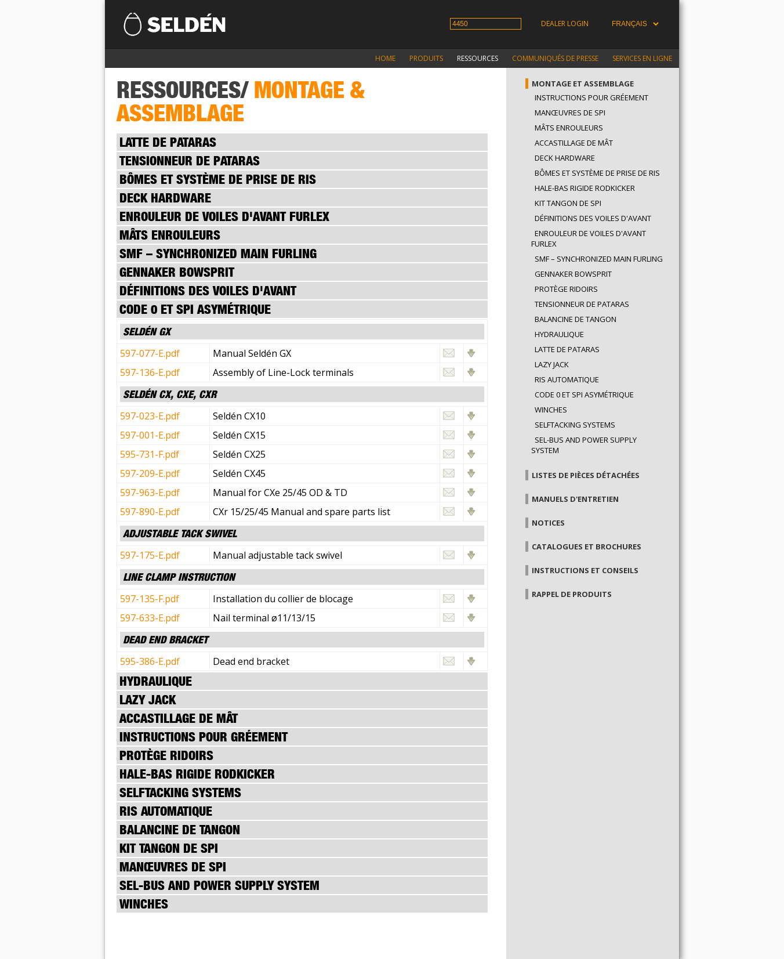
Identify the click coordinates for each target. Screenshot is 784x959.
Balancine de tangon (575, 319)
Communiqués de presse (555, 58)
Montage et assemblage (583, 83)
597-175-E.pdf (150, 555)
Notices (548, 523)
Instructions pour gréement (591, 97)
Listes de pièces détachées (586, 475)
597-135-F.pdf (149, 598)
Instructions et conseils (585, 570)
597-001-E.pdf (150, 435)
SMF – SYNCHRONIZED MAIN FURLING (599, 259)
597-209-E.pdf (150, 473)
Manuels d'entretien (575, 499)
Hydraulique (559, 334)
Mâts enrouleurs (569, 127)
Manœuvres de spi (570, 112)
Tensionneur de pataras (582, 304)
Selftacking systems (575, 424)
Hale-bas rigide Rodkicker (585, 188)
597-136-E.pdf (150, 372)
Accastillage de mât (574, 142)
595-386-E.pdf (150, 661)
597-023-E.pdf (150, 416)
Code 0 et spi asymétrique (584, 394)
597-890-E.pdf (150, 511)
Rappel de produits (572, 594)
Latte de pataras (567, 349)
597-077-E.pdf (150, 353)
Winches (551, 409)
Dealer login (565, 23)
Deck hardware (565, 158)
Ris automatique (567, 379)
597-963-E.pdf (150, 492)
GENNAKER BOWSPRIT (573, 274)
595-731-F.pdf (149, 454)
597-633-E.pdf (150, 617)
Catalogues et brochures (586, 546)
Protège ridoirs (566, 289)
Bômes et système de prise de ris (597, 173)
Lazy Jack (552, 364)
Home (385, 58)
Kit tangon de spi (568, 203)
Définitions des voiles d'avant (593, 218)
